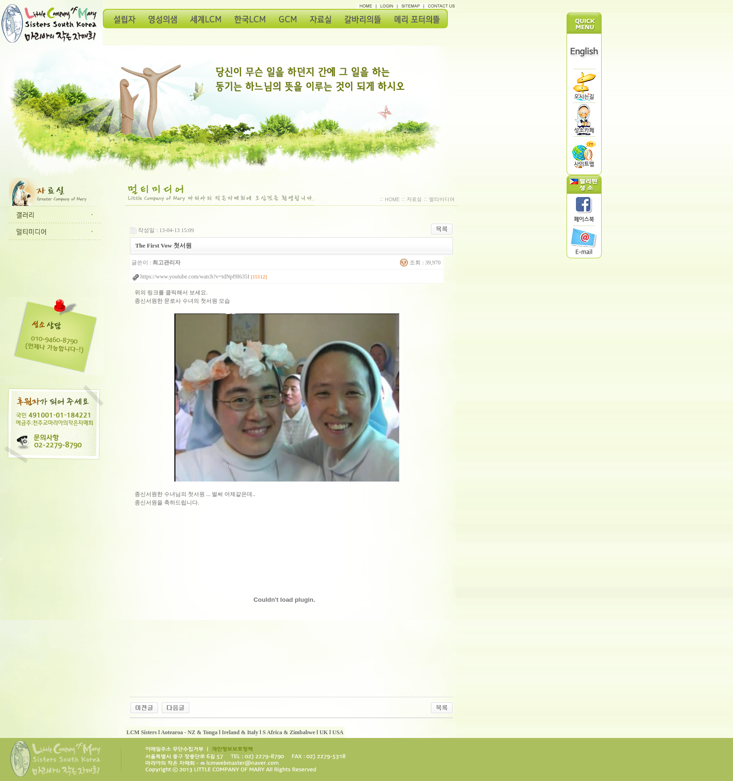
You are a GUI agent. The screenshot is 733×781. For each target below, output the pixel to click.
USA (338, 732)
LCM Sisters (141, 732)
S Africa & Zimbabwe (289, 732)
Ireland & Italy (240, 732)
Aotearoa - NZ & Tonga (189, 732)
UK (323, 732)
